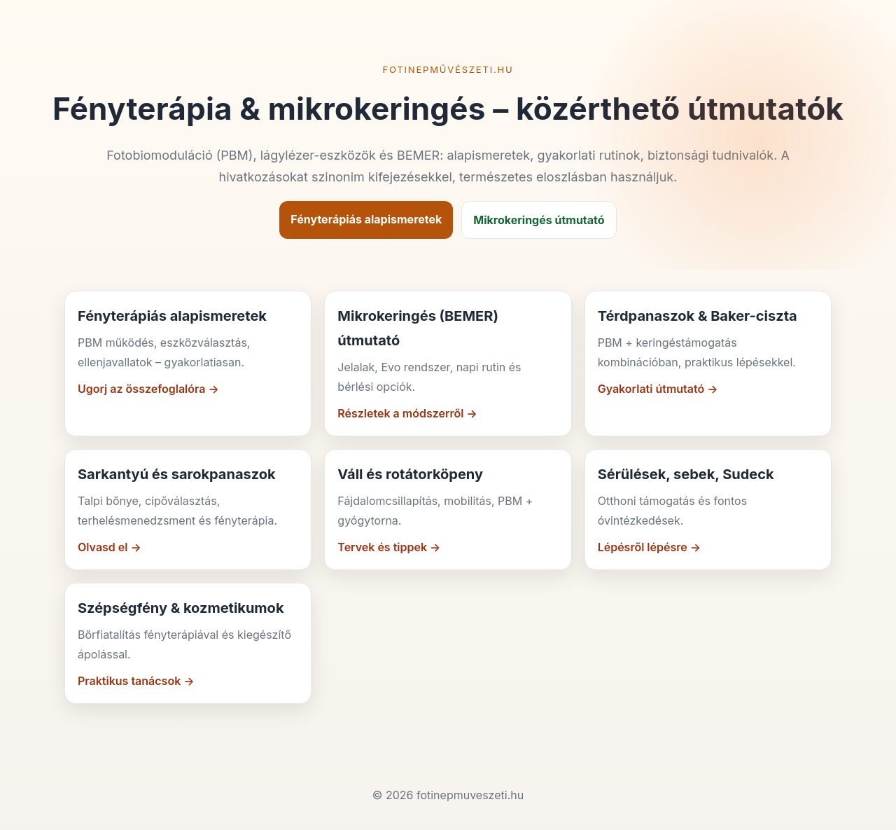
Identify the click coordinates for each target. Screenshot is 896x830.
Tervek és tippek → (388, 547)
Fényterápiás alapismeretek (366, 219)
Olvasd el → (109, 547)
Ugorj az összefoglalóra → (148, 389)
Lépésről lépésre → (649, 547)
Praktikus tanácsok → (136, 681)
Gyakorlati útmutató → (658, 389)
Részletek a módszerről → (407, 413)
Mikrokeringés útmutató (538, 220)
